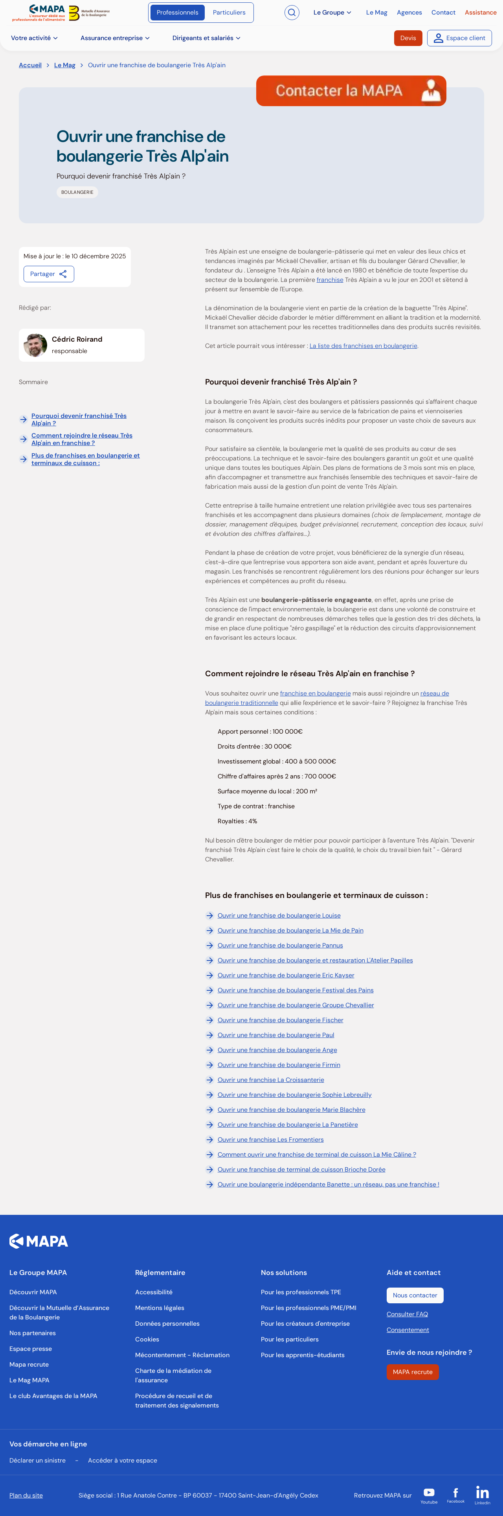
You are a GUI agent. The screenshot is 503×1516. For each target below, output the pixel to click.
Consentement (408, 1330)
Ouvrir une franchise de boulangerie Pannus (274, 945)
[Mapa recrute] (29, 1364)
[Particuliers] (229, 12)
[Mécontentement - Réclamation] (182, 1355)
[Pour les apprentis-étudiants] (303, 1355)
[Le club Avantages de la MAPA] (53, 1396)
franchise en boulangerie (315, 693)
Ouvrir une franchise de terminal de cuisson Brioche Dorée (295, 1169)
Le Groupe (333, 12)
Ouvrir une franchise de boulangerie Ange (271, 1050)
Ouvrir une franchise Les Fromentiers (264, 1139)
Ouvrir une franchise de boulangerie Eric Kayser (279, 975)
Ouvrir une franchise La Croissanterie (264, 1080)
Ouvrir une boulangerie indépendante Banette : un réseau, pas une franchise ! (322, 1184)
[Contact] (443, 12)
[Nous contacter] (415, 1295)
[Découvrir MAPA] (33, 1292)
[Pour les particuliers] (290, 1339)
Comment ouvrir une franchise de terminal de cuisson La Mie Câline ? (310, 1154)
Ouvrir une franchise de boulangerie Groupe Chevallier (289, 1005)
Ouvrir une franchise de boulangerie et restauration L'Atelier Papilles (309, 960)
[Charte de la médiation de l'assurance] (188, 1375)
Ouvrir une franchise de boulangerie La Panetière (281, 1125)
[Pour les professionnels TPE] (301, 1292)
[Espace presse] (30, 1349)
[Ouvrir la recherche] (292, 12)
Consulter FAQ (407, 1314)
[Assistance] (481, 12)
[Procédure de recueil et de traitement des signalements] (188, 1400)
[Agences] (409, 12)
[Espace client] (459, 38)
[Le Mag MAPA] (29, 1380)
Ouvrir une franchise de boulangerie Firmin (272, 1065)
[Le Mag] (376, 12)
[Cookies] (147, 1339)
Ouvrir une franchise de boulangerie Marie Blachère (285, 1110)
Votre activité (35, 38)
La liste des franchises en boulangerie (363, 346)
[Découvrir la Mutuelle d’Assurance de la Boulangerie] (62, 1312)
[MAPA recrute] (413, 1372)
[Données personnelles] (167, 1323)
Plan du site (26, 1495)
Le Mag (64, 65)
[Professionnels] (177, 12)
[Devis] (408, 38)
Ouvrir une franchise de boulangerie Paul (269, 1035)
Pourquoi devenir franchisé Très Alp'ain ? (79, 419)
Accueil (30, 65)
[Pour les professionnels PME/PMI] (308, 1308)
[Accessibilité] (154, 1292)
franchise (330, 280)
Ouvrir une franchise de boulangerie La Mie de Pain (284, 930)
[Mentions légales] (159, 1308)
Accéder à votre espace (122, 1460)
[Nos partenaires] (32, 1333)
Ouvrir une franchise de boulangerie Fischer (274, 1020)
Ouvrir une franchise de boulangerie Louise (273, 915)
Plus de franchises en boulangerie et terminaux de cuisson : (85, 459)
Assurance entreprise (116, 38)
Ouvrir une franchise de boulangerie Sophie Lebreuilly (288, 1095)
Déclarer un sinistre (37, 1460)
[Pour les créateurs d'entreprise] (305, 1323)
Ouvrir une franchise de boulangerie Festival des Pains (289, 990)
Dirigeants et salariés (207, 38)
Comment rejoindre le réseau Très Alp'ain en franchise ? (81, 439)
